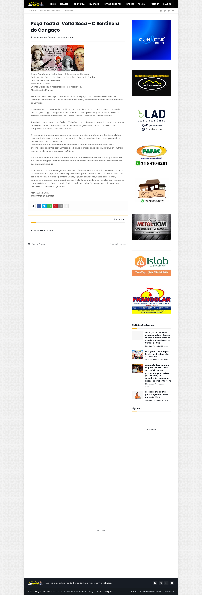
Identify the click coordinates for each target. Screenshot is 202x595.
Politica (154, 4)
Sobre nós (68, 10)
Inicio (53, 4)
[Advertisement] (151, 473)
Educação (94, 4)
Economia (79, 4)
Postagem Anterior (37, 244)
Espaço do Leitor (113, 4)
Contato (32, 10)
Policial (142, 4)
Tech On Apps (105, 591)
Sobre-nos (169, 591)
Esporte (130, 4)
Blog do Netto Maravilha (46, 591)
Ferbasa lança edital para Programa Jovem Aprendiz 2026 (156, 394)
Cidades (64, 4)
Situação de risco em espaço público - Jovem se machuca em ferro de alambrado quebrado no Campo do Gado (157, 337)
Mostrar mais (119, 219)
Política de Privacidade (49, 10)
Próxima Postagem (118, 244)
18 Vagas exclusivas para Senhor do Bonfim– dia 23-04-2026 (157, 354)
